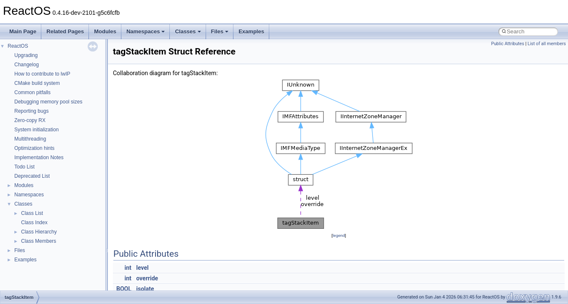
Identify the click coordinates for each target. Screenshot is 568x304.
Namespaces (145, 31)
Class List (32, 213)
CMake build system (37, 83)
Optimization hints (34, 148)
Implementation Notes (39, 157)
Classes (188, 31)
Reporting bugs (31, 111)
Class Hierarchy (39, 232)
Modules (105, 31)
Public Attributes (507, 43)
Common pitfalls (32, 92)
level (142, 267)
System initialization (36, 130)
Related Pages (65, 31)
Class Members (38, 241)
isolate (145, 288)
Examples (251, 31)
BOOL (123, 288)
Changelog (26, 65)
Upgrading (26, 55)
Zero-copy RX (30, 120)
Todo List (24, 167)
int (128, 267)
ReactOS (18, 46)
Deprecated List (32, 176)
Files (220, 31)
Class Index (34, 222)
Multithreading (30, 139)
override (147, 278)
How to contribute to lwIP (42, 74)
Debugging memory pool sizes (48, 102)
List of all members (547, 43)
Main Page (22, 31)
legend (338, 235)
